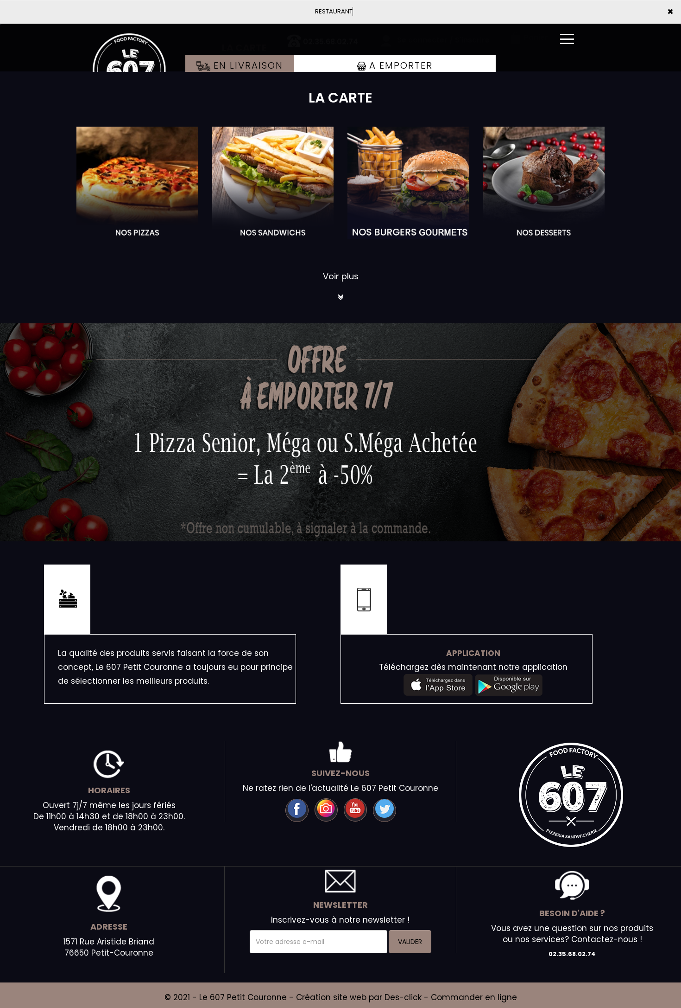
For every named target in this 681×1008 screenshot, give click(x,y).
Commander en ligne (474, 997)
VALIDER (410, 941)
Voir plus (341, 276)
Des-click (403, 997)
